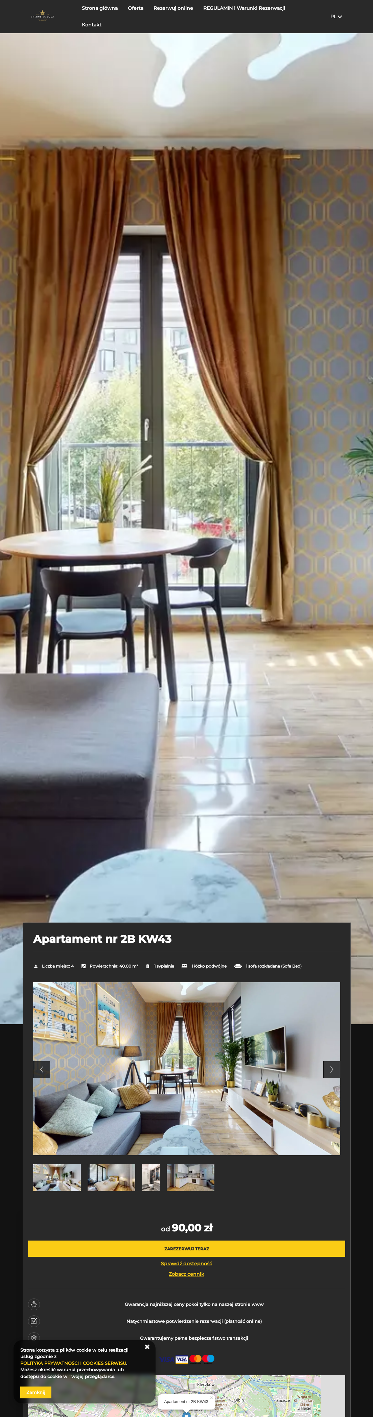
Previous (41, 1069)
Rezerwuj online (174, 8)
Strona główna (100, 8)
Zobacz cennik (186, 1274)
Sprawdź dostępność (186, 1264)
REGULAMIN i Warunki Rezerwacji (245, 8)
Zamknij (35, 1392)
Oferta (136, 8)
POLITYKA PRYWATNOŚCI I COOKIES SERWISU (73, 1363)
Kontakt (92, 25)
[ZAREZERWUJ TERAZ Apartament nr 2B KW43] (186, 1249)
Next (331, 1069)
